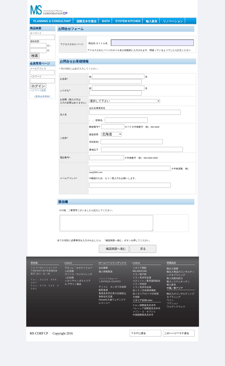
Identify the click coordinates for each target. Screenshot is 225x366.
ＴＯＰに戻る (138, 336)
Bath (106, 21)
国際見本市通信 (86, 21)
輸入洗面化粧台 (175, 281)
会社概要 (103, 271)
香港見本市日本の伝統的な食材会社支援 (112, 298)
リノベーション (173, 21)
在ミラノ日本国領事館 (144, 293)
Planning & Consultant (52, 21)
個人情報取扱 (105, 274)
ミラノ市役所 (140, 287)
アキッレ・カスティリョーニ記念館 (78, 273)
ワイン (170, 303)
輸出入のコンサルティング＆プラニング (180, 298)
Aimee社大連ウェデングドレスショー (112, 304)
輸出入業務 (172, 271)
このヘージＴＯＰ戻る (176, 336)
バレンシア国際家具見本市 (146, 311)
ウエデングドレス (176, 309)
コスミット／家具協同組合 (146, 284)
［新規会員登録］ (42, 96)
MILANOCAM (140, 274)
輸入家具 (151, 21)
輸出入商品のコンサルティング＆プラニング (180, 276)
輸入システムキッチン (178, 284)
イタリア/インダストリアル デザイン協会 (78, 285)
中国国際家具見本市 (143, 318)
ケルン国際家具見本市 (144, 308)
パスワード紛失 (38, 90)
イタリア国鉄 (140, 271)
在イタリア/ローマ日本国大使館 (146, 298)
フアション (172, 306)
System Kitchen (127, 21)
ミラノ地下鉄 (140, 277)
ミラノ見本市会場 (142, 280)
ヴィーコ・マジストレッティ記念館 (78, 279)
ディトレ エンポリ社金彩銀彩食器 (112, 291)
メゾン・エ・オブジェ (144, 314)
